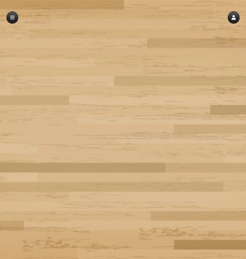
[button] (234, 17)
